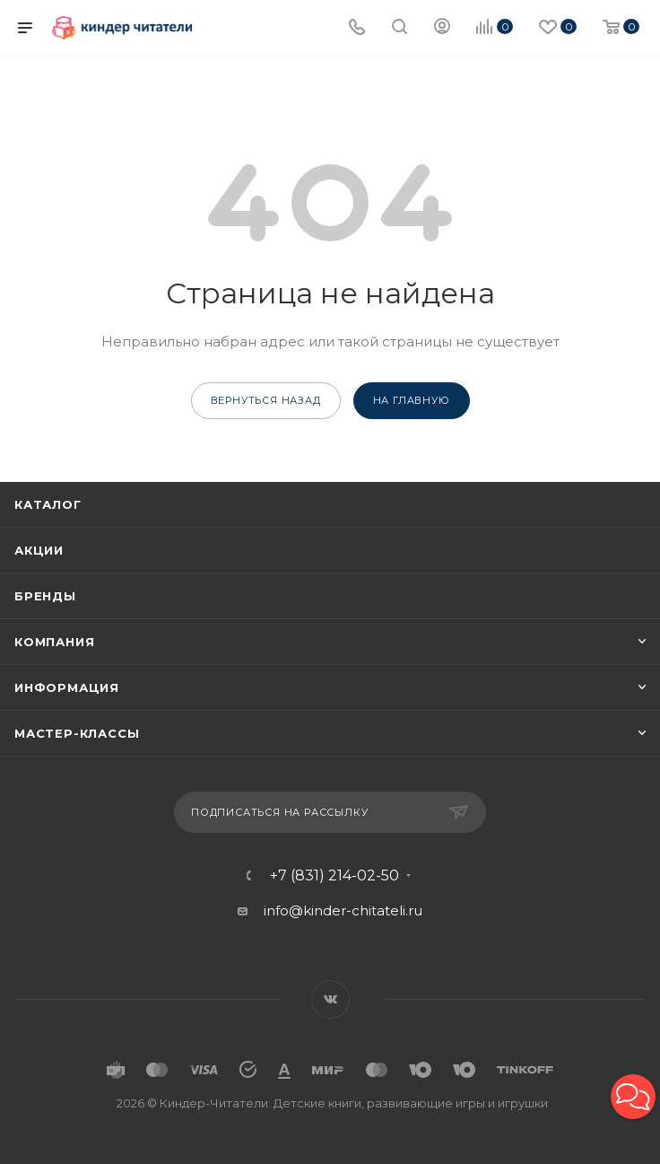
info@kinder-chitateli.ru (343, 910)
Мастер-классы (76, 733)
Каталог (48, 504)
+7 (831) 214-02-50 (334, 876)
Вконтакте (330, 999)
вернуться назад (266, 400)
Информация (66, 687)
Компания (54, 642)
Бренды (45, 596)
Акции (39, 550)
